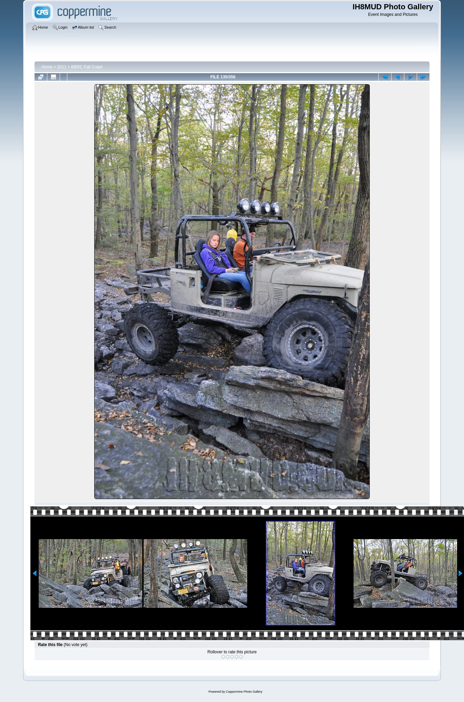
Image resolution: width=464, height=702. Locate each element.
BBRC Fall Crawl (86, 67)
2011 (62, 67)
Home (46, 67)
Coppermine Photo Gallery (244, 691)
